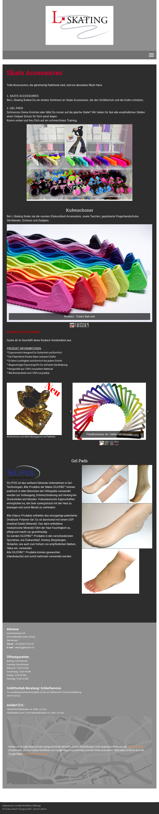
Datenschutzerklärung (35, 753)
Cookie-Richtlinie (136, 746)
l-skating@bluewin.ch (24, 647)
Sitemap (37, 805)
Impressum (8, 805)
